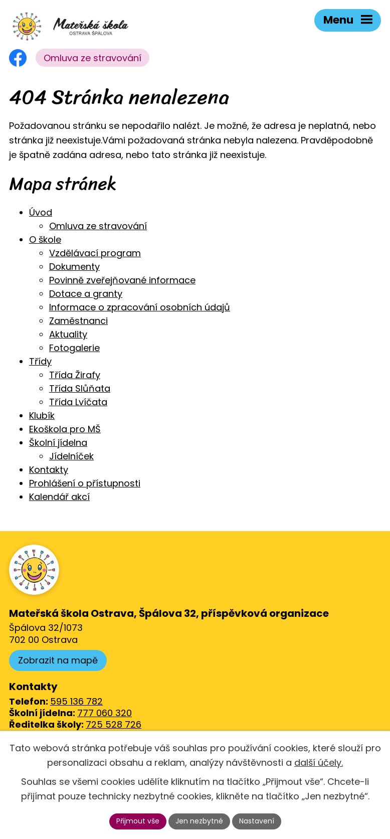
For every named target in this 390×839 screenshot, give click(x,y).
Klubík (42, 415)
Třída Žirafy (74, 375)
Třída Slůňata (79, 388)
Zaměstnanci (78, 320)
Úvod (40, 212)
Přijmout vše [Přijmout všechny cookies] (137, 821)
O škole (45, 239)
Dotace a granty (85, 293)
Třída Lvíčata (78, 402)
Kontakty (48, 469)
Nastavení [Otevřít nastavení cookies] (256, 821)
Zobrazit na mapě (58, 660)
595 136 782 (76, 701)
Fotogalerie (74, 348)
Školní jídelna (58, 442)
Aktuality (68, 334)
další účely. (318, 762)
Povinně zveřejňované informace (122, 280)
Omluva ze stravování (92, 58)
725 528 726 (113, 724)
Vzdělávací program (95, 253)
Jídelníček (71, 456)
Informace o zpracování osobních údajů (139, 307)
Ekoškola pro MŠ (65, 429)
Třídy (40, 361)
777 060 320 (104, 713)
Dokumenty (74, 266)
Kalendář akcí (59, 496)
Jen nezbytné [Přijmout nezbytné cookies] (199, 821)
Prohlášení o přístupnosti (84, 483)
